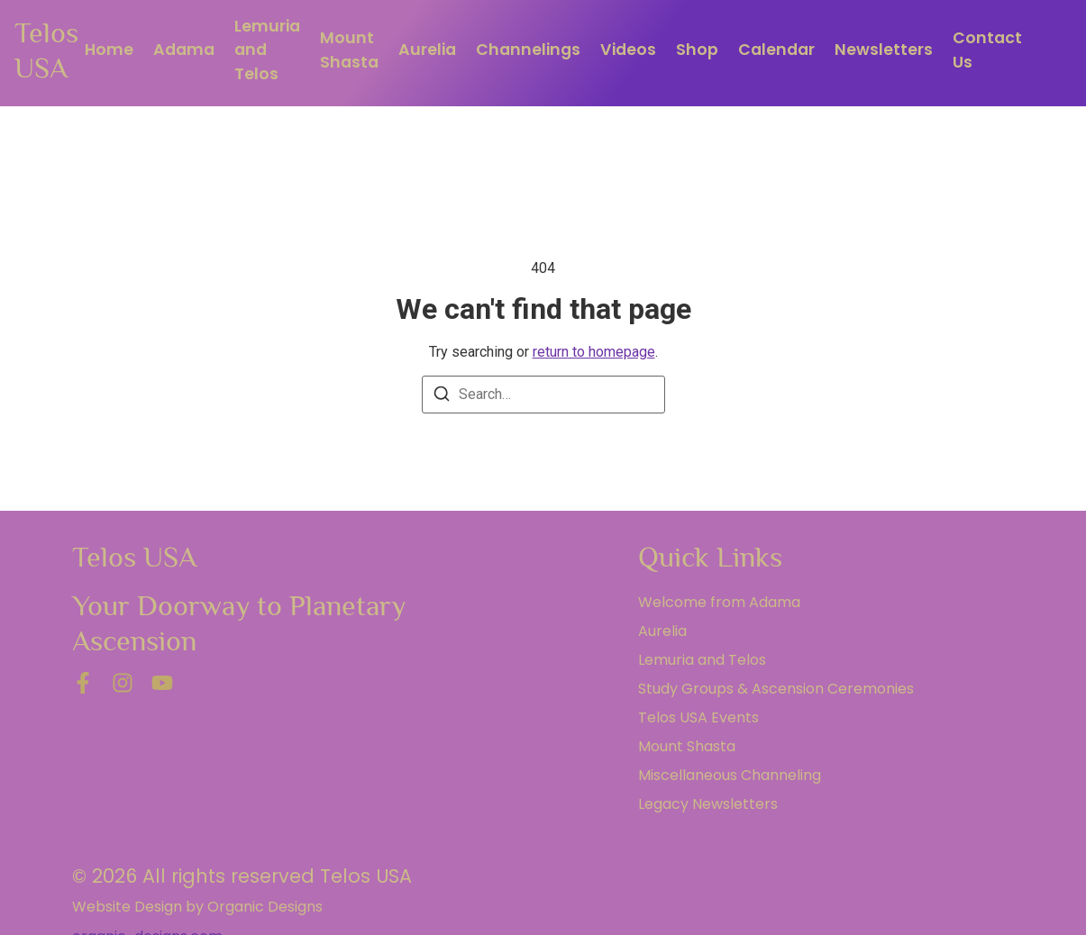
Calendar (776, 49)
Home (109, 49)
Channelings (528, 49)
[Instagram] (122, 683)
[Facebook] (83, 683)
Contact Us (987, 49)
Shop (697, 49)
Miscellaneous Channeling (729, 775)
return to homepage (594, 351)
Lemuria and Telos (267, 50)
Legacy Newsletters (708, 804)
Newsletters (884, 49)
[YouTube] (162, 683)
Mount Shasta (349, 49)
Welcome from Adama (719, 602)
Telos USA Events (698, 717)
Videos (628, 49)
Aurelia (427, 49)
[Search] (441, 396)
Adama (183, 49)
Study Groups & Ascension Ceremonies (776, 688)
